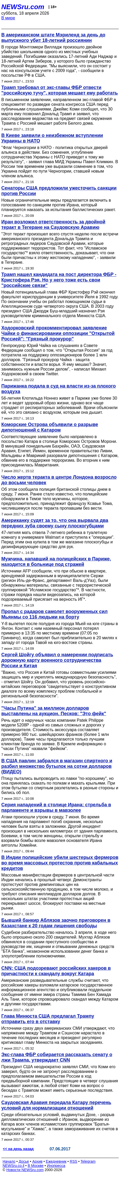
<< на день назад (18, 1149)
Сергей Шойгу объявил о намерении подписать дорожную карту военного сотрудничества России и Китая (57, 660)
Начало (9, 1161)
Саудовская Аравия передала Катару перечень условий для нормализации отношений (56, 1105)
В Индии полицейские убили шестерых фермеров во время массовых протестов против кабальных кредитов (59, 863)
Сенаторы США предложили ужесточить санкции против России (59, 190)
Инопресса (56, 1166)
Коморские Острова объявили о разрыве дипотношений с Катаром (49, 427)
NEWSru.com (22, 7)
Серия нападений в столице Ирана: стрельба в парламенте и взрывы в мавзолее (56, 807)
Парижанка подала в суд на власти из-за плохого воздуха (58, 388)
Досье (24, 1161)
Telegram (88, 1161)
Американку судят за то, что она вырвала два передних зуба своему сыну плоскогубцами (54, 523)
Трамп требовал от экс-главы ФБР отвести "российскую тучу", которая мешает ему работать (59, 90)
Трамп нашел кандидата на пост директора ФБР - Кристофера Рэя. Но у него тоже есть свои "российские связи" (58, 280)
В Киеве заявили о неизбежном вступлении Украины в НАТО (52, 138)
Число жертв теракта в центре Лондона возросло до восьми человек (59, 480)
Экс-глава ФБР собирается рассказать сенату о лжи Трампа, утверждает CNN (56, 1057)
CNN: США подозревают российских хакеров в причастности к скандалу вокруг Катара (56, 971)
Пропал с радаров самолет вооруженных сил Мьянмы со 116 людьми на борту (54, 614)
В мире (8, 18)
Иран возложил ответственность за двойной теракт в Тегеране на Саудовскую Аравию (53, 224)
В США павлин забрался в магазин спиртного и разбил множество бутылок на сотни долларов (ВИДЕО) (56, 766)
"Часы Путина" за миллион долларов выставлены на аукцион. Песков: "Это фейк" (53, 710)
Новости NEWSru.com (25, 1170)
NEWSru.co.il (13, 1166)
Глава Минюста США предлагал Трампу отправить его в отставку (47, 1018)
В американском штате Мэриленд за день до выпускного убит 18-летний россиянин (53, 37)
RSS (73, 1161)
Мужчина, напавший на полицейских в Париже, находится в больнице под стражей (56, 561)
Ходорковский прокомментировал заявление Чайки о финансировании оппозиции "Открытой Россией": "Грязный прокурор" (58, 333)
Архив (37, 1161)
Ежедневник (56, 1161)
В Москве (36, 1166)
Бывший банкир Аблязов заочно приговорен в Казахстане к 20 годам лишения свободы (55, 923)
